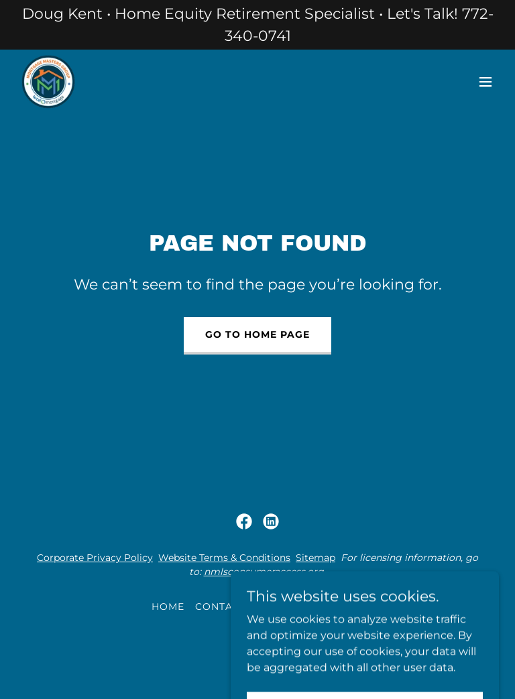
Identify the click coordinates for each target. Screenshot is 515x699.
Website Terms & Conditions (224, 558)
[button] (485, 81)
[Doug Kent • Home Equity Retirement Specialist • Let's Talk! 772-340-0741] (257, 25)
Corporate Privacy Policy (95, 558)
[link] (48, 82)
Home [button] (168, 606)
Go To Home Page (257, 334)
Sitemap (315, 558)
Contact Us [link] (229, 606)
